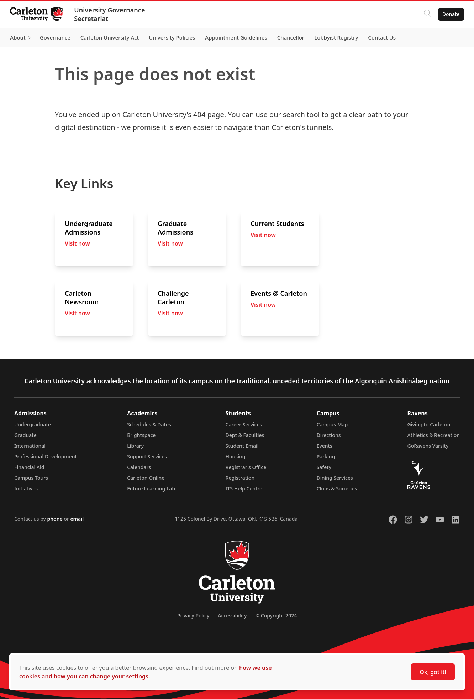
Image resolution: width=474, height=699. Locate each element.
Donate (449, 14)
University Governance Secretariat (110, 14)
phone (55, 518)
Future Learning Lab (151, 488)
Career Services (244, 424)
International (30, 445)
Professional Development (45, 456)
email (77, 518)
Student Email (242, 445)
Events (324, 445)
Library (135, 445)
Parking (326, 456)
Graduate (25, 435)
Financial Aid (29, 467)
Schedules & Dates (149, 424)
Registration (240, 477)
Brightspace (141, 435)
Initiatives (26, 488)
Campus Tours (31, 477)
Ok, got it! (433, 672)
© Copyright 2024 (276, 615)
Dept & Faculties (245, 435)
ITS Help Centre (244, 488)
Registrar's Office (246, 467)
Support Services (147, 456)
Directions (329, 435)
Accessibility (232, 615)
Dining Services (335, 477)
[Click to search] (426, 14)
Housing (236, 456)
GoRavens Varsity (428, 445)
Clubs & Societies (337, 488)
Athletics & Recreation (433, 435)
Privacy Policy (193, 615)
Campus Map (332, 424)
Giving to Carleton (429, 424)
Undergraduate (32, 424)
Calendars (139, 467)
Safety (324, 467)
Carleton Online (145, 477)
